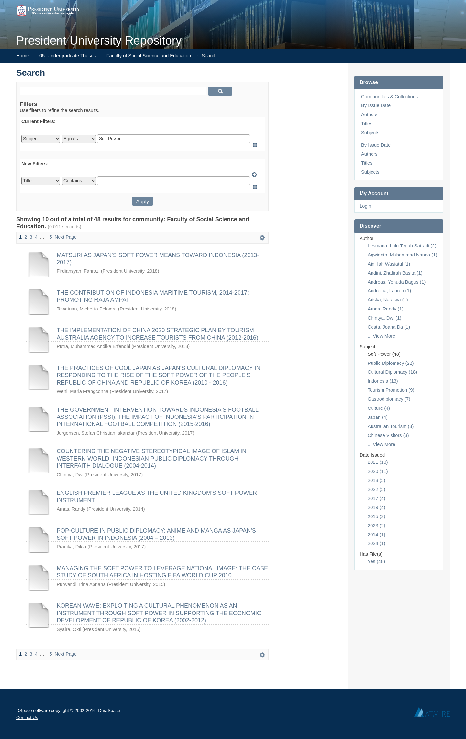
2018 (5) (376, 480)
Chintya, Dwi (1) (384, 318)
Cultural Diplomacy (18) (392, 372)
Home (22, 55)
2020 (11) (378, 471)
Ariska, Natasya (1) (388, 299)
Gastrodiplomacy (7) (389, 399)
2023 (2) (376, 525)
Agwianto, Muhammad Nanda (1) (402, 254)
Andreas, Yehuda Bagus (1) (397, 282)
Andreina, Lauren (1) (389, 290)
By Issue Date (376, 105)
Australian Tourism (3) (391, 426)
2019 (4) (376, 507)
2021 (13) (378, 462)
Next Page (66, 237)
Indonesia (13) (383, 381)
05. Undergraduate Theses (67, 55)
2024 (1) (376, 543)
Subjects (370, 132)
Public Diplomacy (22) (391, 363)
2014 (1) (376, 534)
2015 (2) (376, 516)
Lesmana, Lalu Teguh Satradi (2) (402, 245)
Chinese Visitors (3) (388, 435)
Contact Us (27, 717)
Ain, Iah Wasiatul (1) (389, 263)
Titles (366, 123)
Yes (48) (376, 561)
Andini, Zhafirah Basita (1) (395, 273)
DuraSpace (109, 710)
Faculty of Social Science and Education (148, 55)
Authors (369, 114)
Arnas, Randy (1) (386, 308)
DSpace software (33, 710)
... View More (381, 336)
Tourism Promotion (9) (391, 390)
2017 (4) (376, 498)
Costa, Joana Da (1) (389, 327)
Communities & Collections (389, 96)
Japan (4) (378, 417)
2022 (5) (376, 489)
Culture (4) (379, 408)
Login (365, 206)
